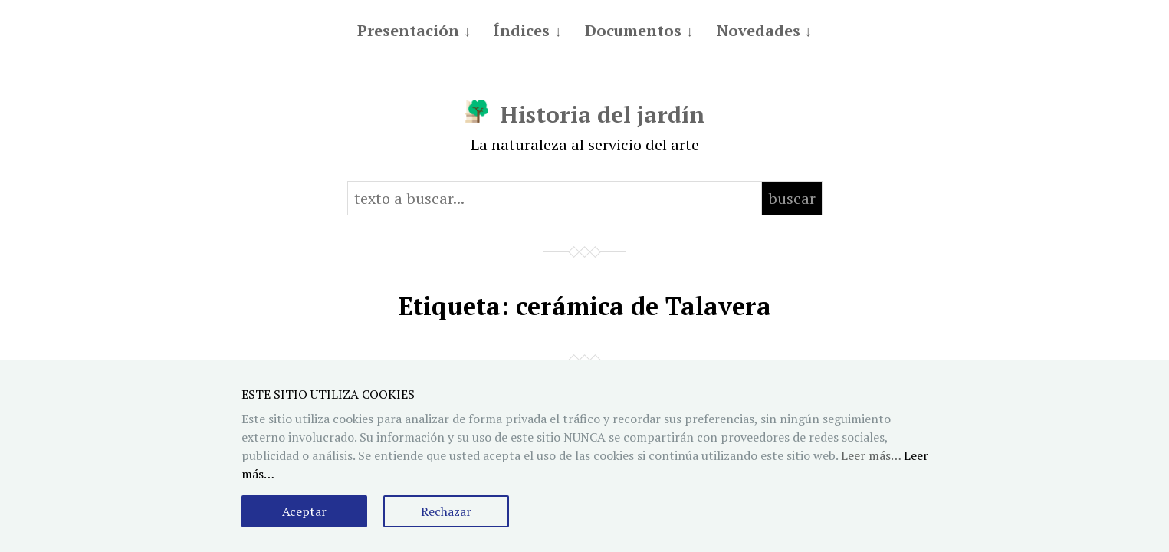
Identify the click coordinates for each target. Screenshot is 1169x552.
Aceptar (304, 511)
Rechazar (446, 511)
